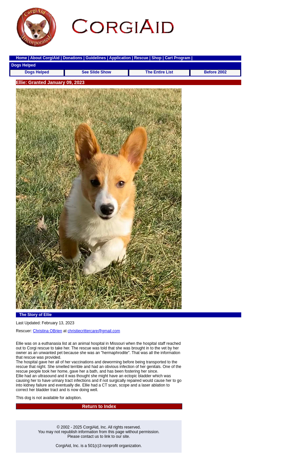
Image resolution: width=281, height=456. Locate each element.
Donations (73, 58)
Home (21, 58)
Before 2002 (215, 72)
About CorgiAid (45, 58)
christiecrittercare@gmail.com (94, 331)
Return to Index (99, 406)
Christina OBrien (47, 331)
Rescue (141, 58)
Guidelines (95, 58)
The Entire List (159, 72)
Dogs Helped (37, 72)
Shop (156, 58)
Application (120, 58)
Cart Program (177, 58)
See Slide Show (96, 72)
